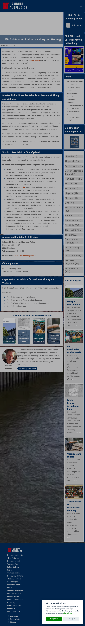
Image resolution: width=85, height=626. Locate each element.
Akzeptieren (54, 618)
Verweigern (71, 618)
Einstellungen (68, 613)
